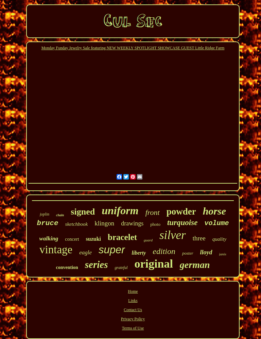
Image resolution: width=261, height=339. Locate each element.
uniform (120, 210)
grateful (121, 267)
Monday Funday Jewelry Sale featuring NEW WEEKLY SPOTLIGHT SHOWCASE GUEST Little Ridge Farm (133, 48)
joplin (44, 214)
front (152, 212)
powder (181, 211)
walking (48, 238)
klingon (104, 223)
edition (164, 251)
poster (187, 253)
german (195, 264)
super (112, 250)
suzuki (93, 239)
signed (83, 212)
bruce (47, 223)
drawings (132, 223)
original (153, 263)
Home (133, 291)
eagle (85, 252)
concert (72, 239)
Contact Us (133, 309)
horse (214, 211)
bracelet (122, 237)
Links (132, 300)
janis (222, 254)
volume (216, 223)
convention (67, 267)
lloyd (206, 252)
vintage (55, 249)
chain (60, 215)
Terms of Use (133, 328)
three (199, 238)
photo (155, 224)
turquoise (182, 222)
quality (219, 239)
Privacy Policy (133, 319)
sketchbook (76, 224)
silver (172, 235)
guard (148, 240)
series (96, 264)
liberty (139, 253)
